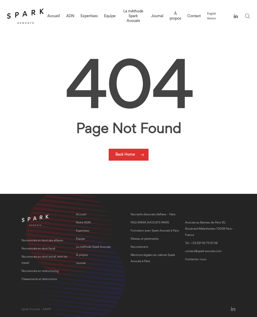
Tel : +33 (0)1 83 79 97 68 (201, 243)
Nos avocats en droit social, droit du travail (44, 260)
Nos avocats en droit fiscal (38, 249)
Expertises (82, 231)
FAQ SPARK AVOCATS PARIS (150, 223)
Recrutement (139, 247)
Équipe (80, 239)
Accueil (81, 214)
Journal (81, 263)
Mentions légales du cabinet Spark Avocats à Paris (153, 258)
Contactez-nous (195, 259)
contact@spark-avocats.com (203, 251)
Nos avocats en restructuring (40, 271)
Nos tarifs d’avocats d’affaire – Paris (153, 214)
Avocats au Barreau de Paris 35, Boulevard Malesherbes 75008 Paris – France (209, 229)
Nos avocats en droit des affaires (42, 240)
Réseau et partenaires (145, 239)
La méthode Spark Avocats (93, 247)
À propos (82, 255)
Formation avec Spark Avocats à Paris (155, 231)
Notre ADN (83, 223)
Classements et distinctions (39, 279)
